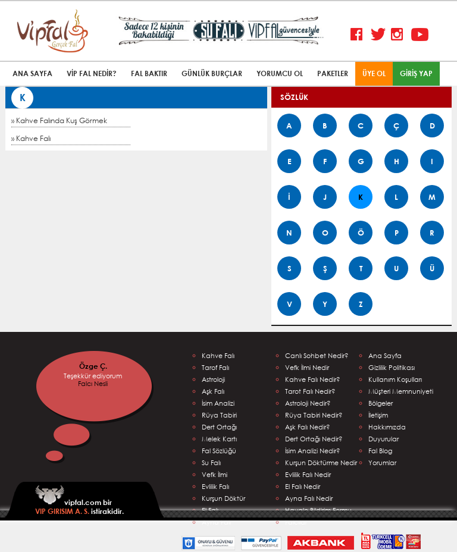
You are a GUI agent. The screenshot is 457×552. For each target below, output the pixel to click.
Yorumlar (382, 462)
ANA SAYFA (32, 73)
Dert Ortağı (219, 427)
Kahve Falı (218, 355)
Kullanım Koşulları (395, 379)
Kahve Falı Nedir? (312, 379)
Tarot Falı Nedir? (310, 391)
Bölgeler (380, 403)
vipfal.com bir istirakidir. (79, 500)
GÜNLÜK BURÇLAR (211, 73)
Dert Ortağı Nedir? (314, 439)
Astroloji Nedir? (308, 403)
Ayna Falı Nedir (309, 498)
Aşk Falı (213, 391)
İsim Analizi (218, 403)
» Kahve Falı (31, 138)
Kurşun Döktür (223, 498)
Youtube (419, 35)
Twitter (379, 35)
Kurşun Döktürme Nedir (321, 462)
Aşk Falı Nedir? (307, 427)
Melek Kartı (219, 439)
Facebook (359, 35)
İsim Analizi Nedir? (312, 450)
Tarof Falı (215, 367)
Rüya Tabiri (219, 415)
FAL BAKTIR (149, 73)
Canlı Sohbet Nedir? (317, 355)
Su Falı (211, 462)
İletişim (378, 415)
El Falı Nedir (302, 486)
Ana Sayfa (385, 355)
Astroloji (213, 379)
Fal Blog (380, 450)
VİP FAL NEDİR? (92, 73)
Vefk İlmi (214, 474)
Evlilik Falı (215, 486)
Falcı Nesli (93, 383)
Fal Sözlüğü (219, 450)
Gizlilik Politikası (391, 367)
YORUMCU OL (279, 73)
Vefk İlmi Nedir (307, 367)
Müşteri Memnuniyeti (400, 391)
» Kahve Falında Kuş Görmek (59, 120)
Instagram (399, 35)
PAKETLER (332, 73)
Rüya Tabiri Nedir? (314, 415)
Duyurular (383, 439)
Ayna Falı (216, 522)
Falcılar (296, 522)
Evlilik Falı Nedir (308, 474)
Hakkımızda (387, 427)
